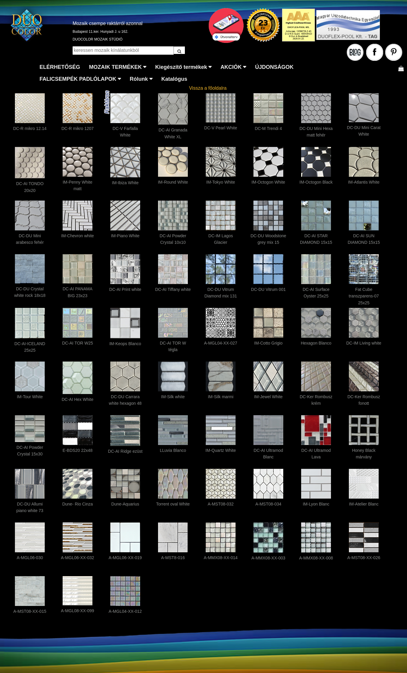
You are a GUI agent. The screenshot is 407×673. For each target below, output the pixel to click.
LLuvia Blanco (173, 450)
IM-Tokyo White (220, 182)
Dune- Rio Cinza (77, 504)
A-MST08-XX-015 (29, 611)
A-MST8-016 (173, 557)
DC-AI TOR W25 (77, 343)
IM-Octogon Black (315, 182)
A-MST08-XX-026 (363, 557)
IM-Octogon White (268, 182)
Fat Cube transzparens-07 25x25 (364, 296)
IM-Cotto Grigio (268, 343)
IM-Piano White (125, 235)
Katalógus (174, 79)
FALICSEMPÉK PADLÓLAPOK (77, 79)
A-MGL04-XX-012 (125, 611)
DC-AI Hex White (78, 399)
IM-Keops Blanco (125, 343)
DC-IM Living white (363, 343)
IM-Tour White (30, 396)
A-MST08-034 (268, 504)
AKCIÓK (231, 67)
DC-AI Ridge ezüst (125, 451)
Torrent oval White (173, 504)
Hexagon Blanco (316, 343)
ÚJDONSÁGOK (274, 67)
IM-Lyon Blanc (316, 504)
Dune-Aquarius (125, 504)
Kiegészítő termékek (181, 67)
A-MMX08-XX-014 (221, 557)
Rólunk (139, 79)
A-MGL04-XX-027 (220, 343)
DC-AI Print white (125, 289)
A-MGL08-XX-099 (77, 610)
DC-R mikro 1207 (77, 128)
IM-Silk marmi (220, 396)
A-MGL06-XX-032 (77, 557)
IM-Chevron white (77, 235)
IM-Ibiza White (125, 182)
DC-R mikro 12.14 (30, 128)
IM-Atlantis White (364, 182)
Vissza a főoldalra (208, 88)
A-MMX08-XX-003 (268, 558)
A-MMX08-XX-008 (316, 558)
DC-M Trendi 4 (268, 128)
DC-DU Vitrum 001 (268, 289)
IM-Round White (173, 182)
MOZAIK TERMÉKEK (115, 67)
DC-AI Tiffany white (173, 289)
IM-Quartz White (220, 450)
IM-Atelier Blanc (364, 504)
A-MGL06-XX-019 (125, 557)
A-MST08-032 (220, 504)
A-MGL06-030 (30, 557)
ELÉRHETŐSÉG (59, 67)
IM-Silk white (173, 396)
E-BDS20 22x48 (77, 450)
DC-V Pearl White (220, 127)
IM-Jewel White (268, 396)
